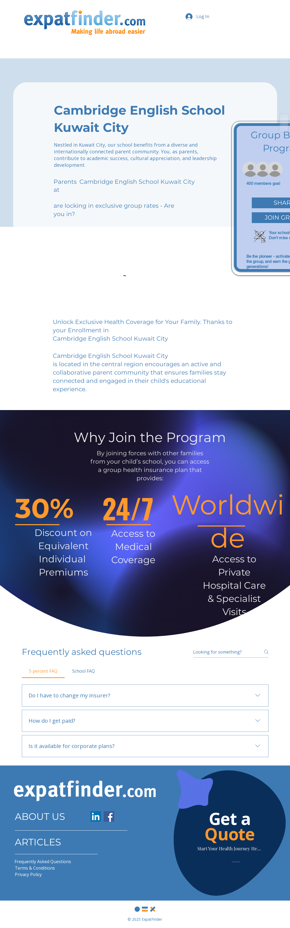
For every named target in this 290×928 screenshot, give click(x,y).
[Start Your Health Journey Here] (229, 848)
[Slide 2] (237, 886)
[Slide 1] (233, 886)
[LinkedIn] (95, 816)
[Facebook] (109, 816)
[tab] (43, 671)
